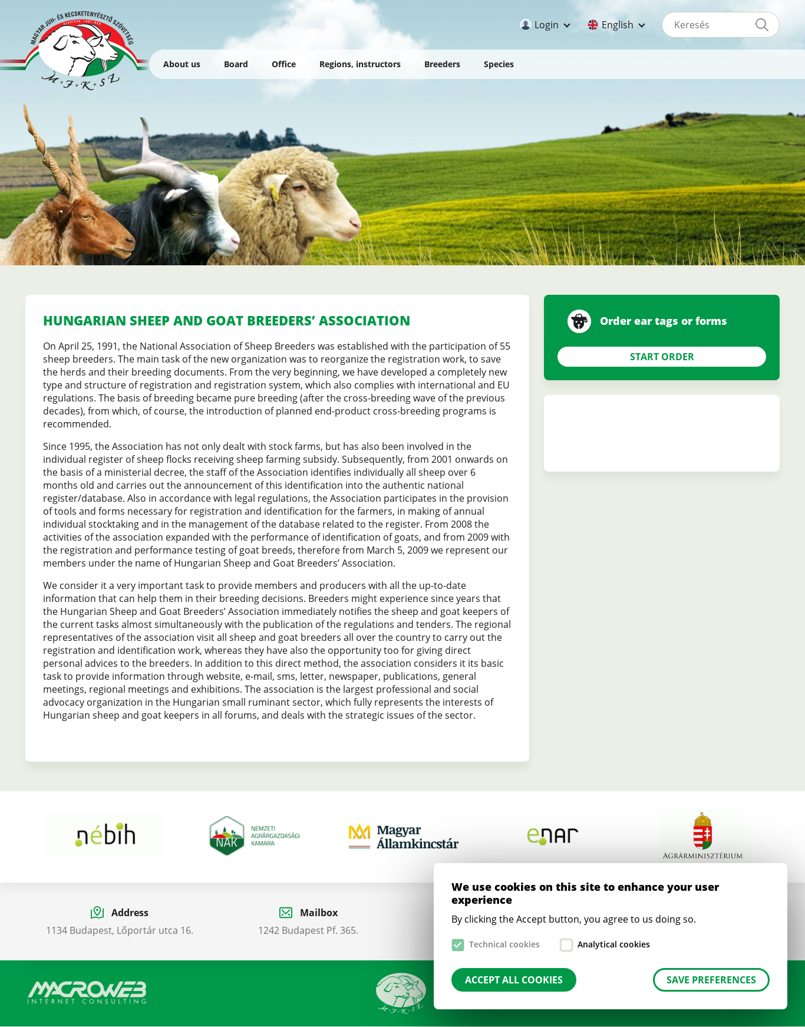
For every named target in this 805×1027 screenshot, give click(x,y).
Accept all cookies (514, 979)
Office (284, 64)
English (618, 24)
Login (547, 24)
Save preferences (711, 979)
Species (499, 64)
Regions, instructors (360, 64)
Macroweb (87, 993)
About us (181, 64)
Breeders (442, 64)
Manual (401, 993)
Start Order (662, 356)
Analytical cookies (614, 944)
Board (236, 64)
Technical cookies (504, 944)
